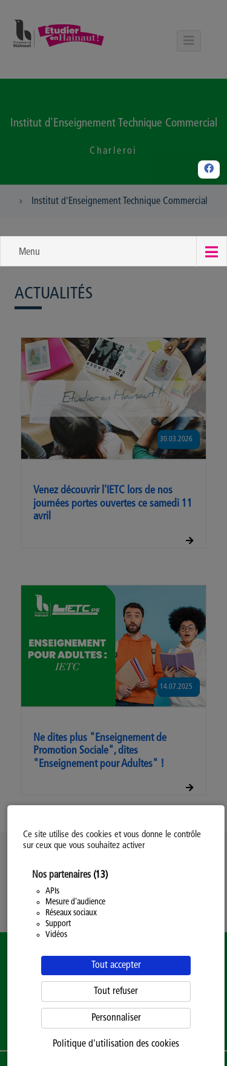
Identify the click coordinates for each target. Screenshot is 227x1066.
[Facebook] (209, 169)
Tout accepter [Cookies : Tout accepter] (116, 965)
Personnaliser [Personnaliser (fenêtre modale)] (116, 1018)
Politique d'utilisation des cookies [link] (116, 1044)
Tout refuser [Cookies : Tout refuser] (116, 991)
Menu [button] (29, 252)
